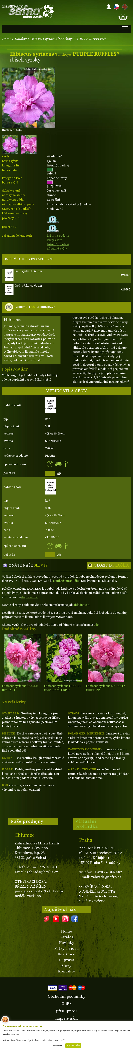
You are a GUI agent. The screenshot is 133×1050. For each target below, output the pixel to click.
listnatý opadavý (58, 244)
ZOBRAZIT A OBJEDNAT (35, 307)
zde (96, 625)
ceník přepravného (66, 581)
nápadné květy (57, 249)
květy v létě (54, 240)
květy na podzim (58, 236)
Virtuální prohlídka (86, 824)
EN (124, 6)
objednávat (81, 605)
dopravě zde (29, 597)
